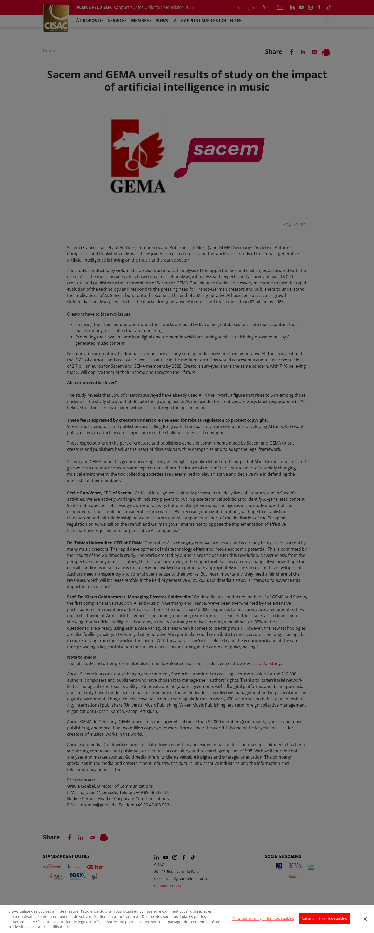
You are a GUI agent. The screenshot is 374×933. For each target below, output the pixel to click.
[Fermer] (365, 922)
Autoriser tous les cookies (324, 922)
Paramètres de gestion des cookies (263, 922)
